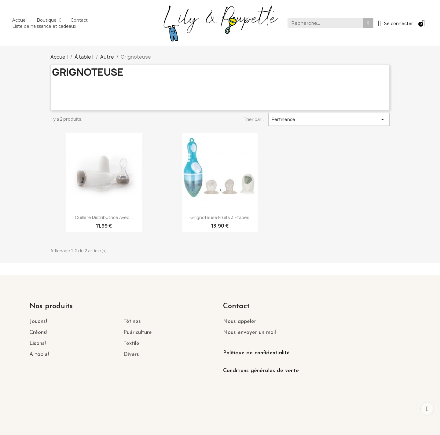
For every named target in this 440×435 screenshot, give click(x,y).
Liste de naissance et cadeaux (44, 26)
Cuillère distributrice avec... (104, 217)
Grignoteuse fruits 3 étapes (219, 217)
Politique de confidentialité (256, 353)
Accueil (20, 20)
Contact (79, 20)
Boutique (49, 20)
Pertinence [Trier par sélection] (329, 119)
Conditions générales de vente (261, 371)
